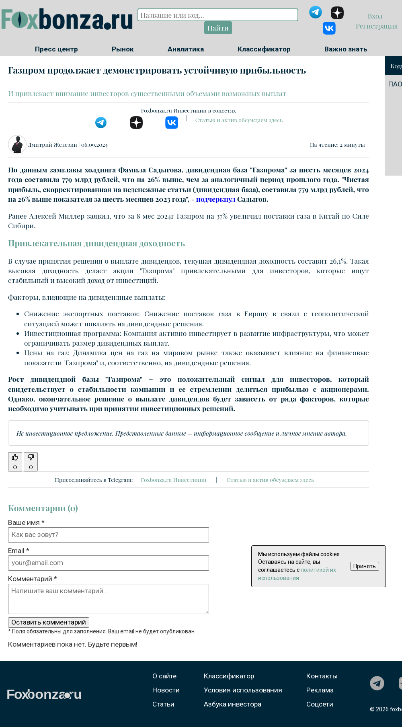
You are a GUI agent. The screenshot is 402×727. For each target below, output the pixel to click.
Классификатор (264, 49)
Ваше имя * (26, 522)
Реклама (320, 690)
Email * (18, 551)
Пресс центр (56, 49)
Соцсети (319, 704)
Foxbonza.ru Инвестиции (173, 479)
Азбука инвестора (232, 704)
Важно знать (345, 49)
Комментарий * (32, 579)
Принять (364, 566)
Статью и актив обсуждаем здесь (239, 119)
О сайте (164, 676)
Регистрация (376, 25)
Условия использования (243, 690)
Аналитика (186, 49)
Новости (166, 690)
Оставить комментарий (48, 622)
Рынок (123, 49)
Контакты (322, 676)
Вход (376, 15)
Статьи (163, 704)
